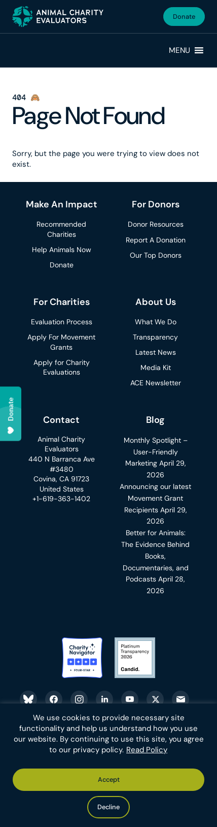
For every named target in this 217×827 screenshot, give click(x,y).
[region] (108, 765)
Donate (184, 16)
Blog (155, 420)
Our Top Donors (156, 255)
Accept (109, 779)
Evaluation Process (61, 321)
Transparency (155, 337)
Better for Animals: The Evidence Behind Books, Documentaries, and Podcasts (155, 556)
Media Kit (155, 367)
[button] (179, 50)
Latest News (155, 352)
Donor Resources (156, 224)
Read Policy (146, 750)
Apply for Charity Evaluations (61, 367)
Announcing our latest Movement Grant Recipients (155, 498)
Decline (108, 807)
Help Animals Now (61, 249)
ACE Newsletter (155, 382)
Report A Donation (156, 239)
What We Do (155, 321)
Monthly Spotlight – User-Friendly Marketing (156, 452)
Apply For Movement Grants (61, 342)
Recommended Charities (61, 229)
